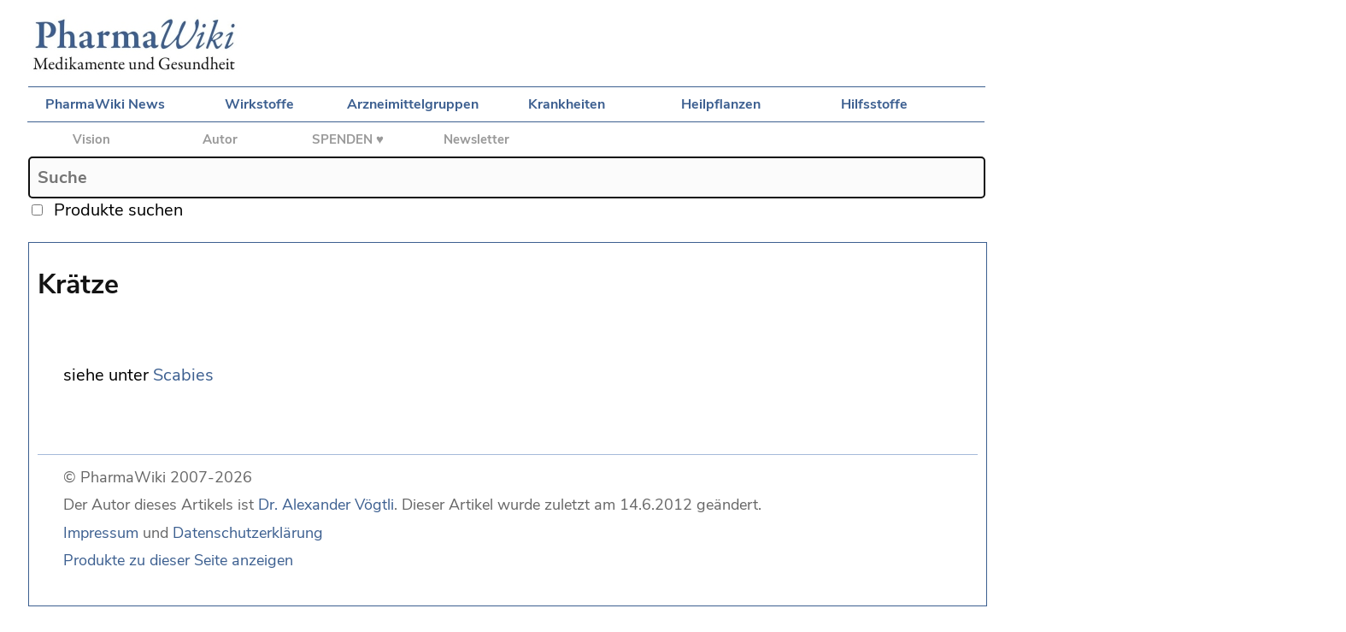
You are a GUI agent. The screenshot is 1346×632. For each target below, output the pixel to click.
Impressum (100, 533)
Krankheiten (566, 104)
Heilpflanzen (721, 104)
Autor (220, 139)
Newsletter (476, 139)
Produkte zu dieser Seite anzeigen (178, 560)
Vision (91, 139)
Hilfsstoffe (874, 104)
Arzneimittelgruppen (413, 104)
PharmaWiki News (105, 104)
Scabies (183, 375)
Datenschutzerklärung (248, 533)
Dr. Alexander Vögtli (326, 504)
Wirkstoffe (259, 104)
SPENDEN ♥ (348, 139)
